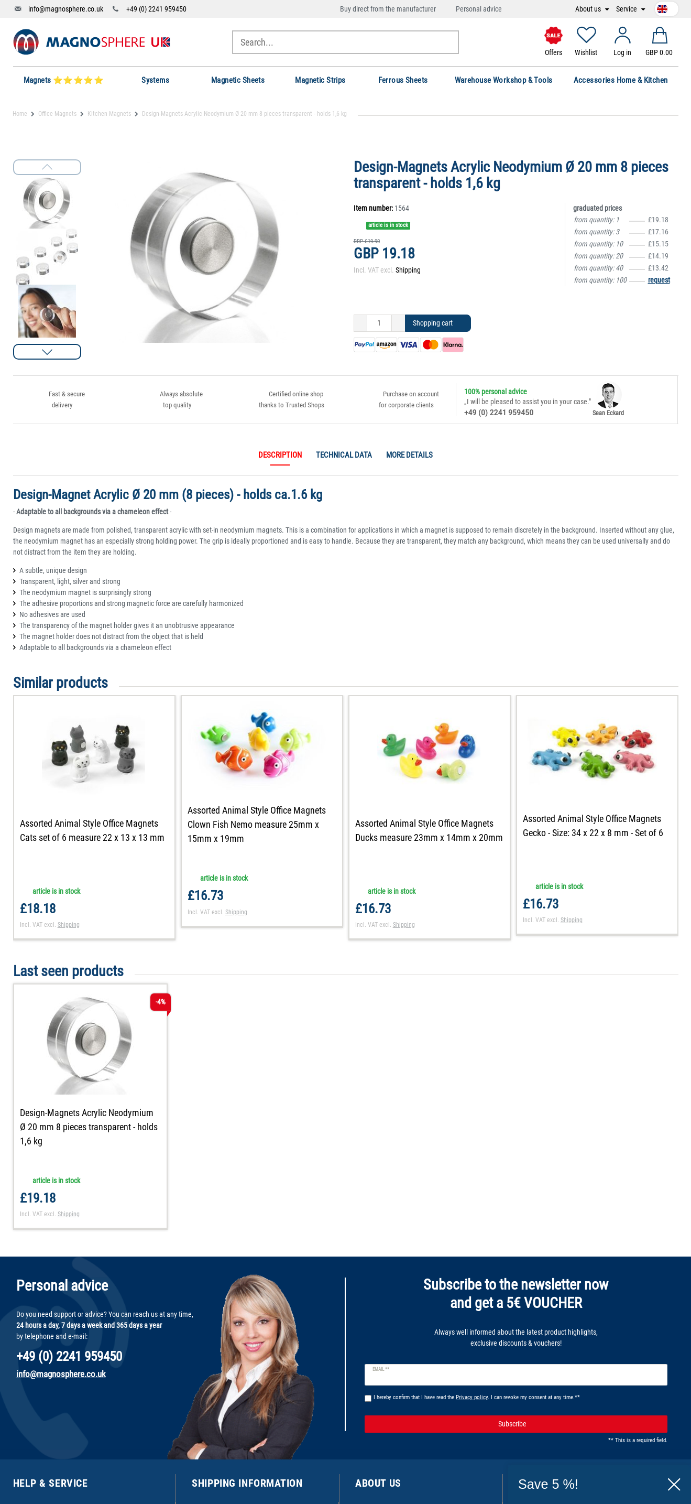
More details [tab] (409, 455)
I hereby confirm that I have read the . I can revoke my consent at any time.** (477, 1397)
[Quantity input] (379, 323)
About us (588, 9)
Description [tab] (280, 455)
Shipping (408, 270)
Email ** (381, 1369)
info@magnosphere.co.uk (65, 9)
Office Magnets (57, 113)
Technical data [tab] (344, 455)
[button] (47, 352)
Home (20, 113)
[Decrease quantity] (360, 323)
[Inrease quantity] (398, 323)
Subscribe (579, 1424)
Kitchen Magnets (109, 113)
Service (627, 9)
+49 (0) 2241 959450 (156, 9)
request (659, 280)
